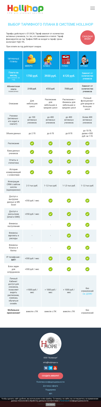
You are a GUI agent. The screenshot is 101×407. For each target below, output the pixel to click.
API (50, 394)
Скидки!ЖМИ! (87, 38)
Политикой (64, 400)
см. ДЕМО (87, 294)
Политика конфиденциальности (50, 382)
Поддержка (50, 390)
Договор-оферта (50, 386)
